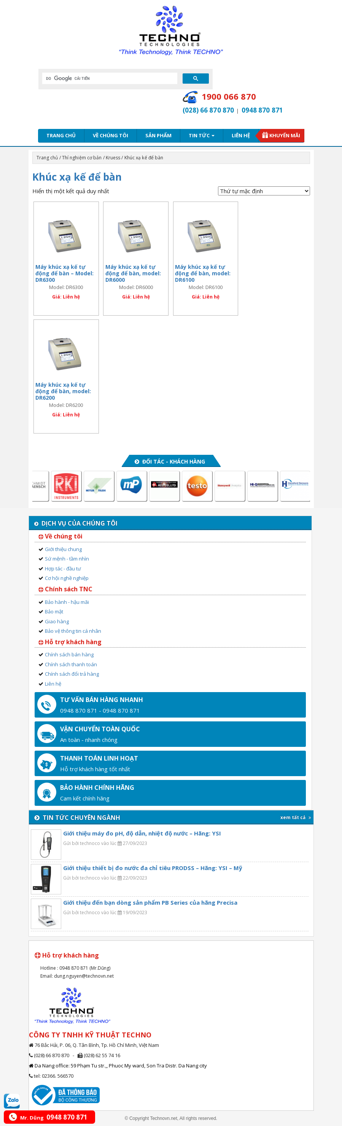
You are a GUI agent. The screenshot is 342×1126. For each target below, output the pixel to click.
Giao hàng (57, 621)
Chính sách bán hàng (69, 654)
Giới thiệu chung (63, 549)
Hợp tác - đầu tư (63, 568)
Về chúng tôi (110, 135)
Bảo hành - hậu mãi (67, 602)
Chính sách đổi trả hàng (72, 673)
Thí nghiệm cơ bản (82, 157)
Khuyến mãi (284, 135)
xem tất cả (295, 817)
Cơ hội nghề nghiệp (67, 578)
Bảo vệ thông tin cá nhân (73, 630)
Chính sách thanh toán (71, 664)
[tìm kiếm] (109, 78)
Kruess (113, 157)
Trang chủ (61, 135)
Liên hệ (241, 135)
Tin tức (202, 135)
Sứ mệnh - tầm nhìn (67, 558)
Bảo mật (54, 611)
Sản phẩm (158, 135)
